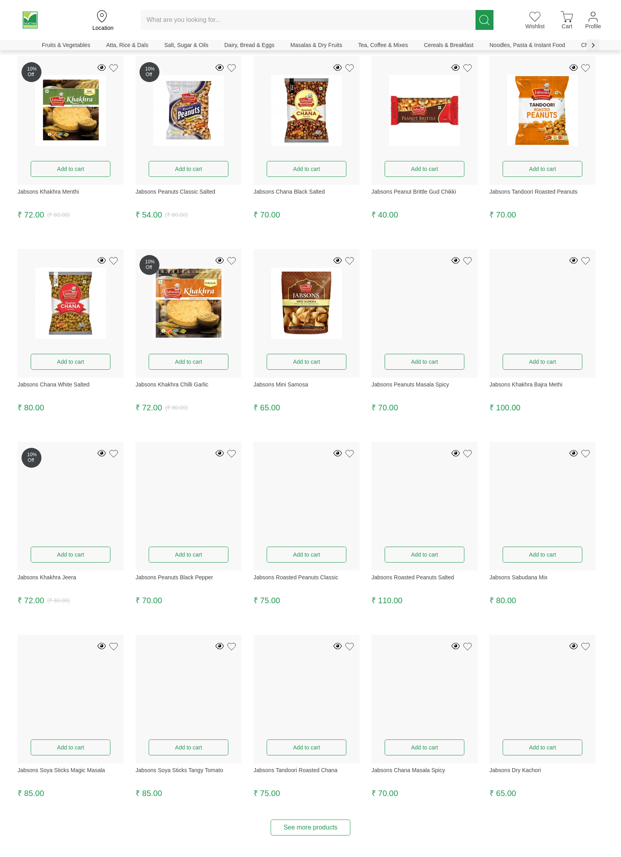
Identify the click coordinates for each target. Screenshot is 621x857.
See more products (310, 827)
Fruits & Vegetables (66, 45)
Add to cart (70, 169)
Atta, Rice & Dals (127, 45)
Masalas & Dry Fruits (316, 45)
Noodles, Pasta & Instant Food (527, 45)
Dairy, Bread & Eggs (249, 45)
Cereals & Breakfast (449, 45)
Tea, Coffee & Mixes (383, 45)
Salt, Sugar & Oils (186, 45)
